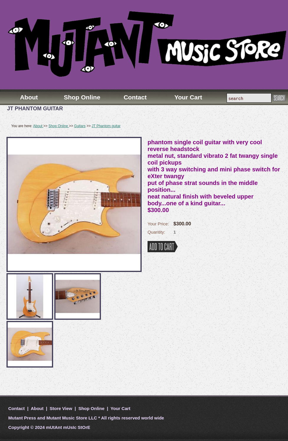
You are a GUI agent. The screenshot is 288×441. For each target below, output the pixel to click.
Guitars (80, 126)
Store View (60, 408)
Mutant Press (22, 417)
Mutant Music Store (66, 417)
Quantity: (156, 232)
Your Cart (119, 408)
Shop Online (58, 126)
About (38, 126)
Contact (17, 408)
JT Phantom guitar (105, 126)
